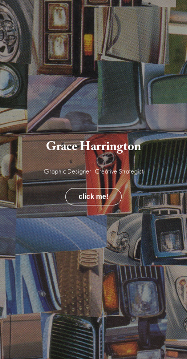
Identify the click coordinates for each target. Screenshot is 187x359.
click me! (94, 196)
